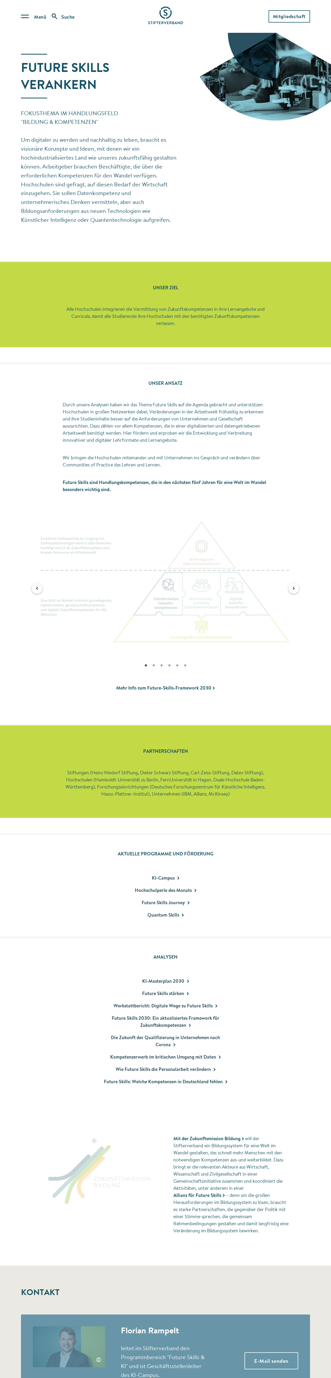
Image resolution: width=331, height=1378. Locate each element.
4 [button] (169, 667)
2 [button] (154, 667)
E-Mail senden (271, 1360)
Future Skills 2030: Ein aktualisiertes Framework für (165, 1021)
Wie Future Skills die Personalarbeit (166, 1069)
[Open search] (63, 16)
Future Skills (166, 902)
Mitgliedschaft (289, 16)
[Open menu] (33, 16)
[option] (165, 585)
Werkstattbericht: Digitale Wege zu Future (165, 1005)
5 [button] (177, 667)
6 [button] (185, 667)
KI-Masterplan (165, 981)
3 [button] (162, 667)
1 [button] (146, 667)
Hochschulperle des (165, 890)
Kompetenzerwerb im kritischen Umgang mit (165, 1057)
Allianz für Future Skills (197, 1195)
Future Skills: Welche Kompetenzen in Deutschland (165, 1081)
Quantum (165, 915)
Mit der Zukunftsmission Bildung (207, 1138)
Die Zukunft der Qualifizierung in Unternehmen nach (165, 1041)
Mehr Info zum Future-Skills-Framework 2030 (163, 688)
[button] (37, 588)
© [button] (98, 1359)
